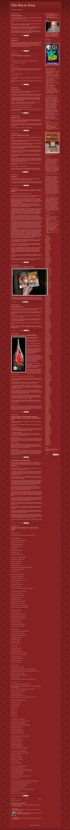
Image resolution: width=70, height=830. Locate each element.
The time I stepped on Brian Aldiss (20, 135)
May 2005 (46, 437)
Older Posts (40, 798)
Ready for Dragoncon (17, 15)
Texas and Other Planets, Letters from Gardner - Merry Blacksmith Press (51, 127)
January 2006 (47, 428)
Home (27, 798)
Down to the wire (15, 89)
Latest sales (14, 40)
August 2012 (47, 341)
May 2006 (46, 424)
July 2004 (46, 445)
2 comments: (19, 795)
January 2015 (47, 309)
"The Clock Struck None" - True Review (51, 216)
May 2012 (46, 344)
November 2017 (47, 272)
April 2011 (46, 359)
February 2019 (47, 256)
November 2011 (47, 351)
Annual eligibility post (15, 817)
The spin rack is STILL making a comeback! (22, 267)
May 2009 (46, 384)
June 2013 (46, 330)
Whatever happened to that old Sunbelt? (18, 803)
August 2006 (47, 420)
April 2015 (46, 306)
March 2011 (47, 360)
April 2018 (46, 266)
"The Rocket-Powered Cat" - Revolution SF (52, 91)
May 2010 (46, 371)
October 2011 (47, 352)
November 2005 (47, 430)
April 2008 (46, 398)
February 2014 (47, 321)
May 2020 (46, 241)
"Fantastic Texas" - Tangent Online (51, 227)
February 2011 (47, 361)
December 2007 (47, 403)
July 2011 (46, 355)
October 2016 (47, 286)
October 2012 (47, 339)
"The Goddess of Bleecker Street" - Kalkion (52, 78)
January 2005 (47, 441)
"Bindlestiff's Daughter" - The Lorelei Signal (52, 71)
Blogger (39, 825)
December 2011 (47, 350)
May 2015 (46, 305)
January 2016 (47, 296)
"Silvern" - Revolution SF (49, 93)
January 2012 (47, 349)
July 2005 (46, 435)
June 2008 (46, 396)
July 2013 (46, 329)
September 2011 (47, 353)
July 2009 (46, 382)
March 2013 (47, 333)
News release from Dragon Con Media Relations (24, 335)
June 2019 (46, 252)
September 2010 (47, 366)
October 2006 (47, 418)
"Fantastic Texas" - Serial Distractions (51, 226)
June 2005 (46, 436)
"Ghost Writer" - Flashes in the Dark (51, 80)
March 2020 (47, 243)
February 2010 (47, 374)
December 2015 (47, 297)
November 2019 (47, 246)
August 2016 (47, 288)
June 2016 (46, 290)
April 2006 (46, 425)
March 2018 (47, 267)
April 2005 (46, 438)
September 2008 (47, 393)
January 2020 (47, 245)
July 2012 (46, 342)
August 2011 (47, 354)
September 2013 (47, 327)
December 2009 (47, 376)
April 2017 (46, 279)
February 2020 (47, 244)
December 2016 (47, 284)
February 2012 (47, 348)
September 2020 (47, 240)
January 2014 (47, 322)
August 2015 (47, 301)
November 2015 (47, 298)
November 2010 (47, 364)
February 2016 (47, 295)
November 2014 (47, 311)
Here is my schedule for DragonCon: (20, 55)
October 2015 (47, 299)
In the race (14, 176)
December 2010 (47, 363)
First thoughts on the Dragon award (20, 460)
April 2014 (46, 319)
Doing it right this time (17, 306)
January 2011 (47, 362)
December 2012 (47, 337)
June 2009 (46, 383)
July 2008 (46, 395)
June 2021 (46, 236)
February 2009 (47, 387)
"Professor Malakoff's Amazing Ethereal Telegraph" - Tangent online (51, 228)
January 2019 (47, 257)
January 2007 (47, 415)
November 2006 (47, 417)
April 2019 (46, 254)
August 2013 (47, 328)
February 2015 (47, 308)
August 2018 (47, 263)
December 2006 (47, 416)
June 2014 (46, 317)
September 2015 (47, 300)
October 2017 (47, 273)
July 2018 (46, 264)
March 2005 (47, 439)
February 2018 (47, 268)
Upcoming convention (15, 808)
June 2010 (46, 370)
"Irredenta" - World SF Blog (50, 79)
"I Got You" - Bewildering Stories (50, 85)
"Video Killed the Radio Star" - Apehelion (52, 92)
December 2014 (47, 310)
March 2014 (47, 320)
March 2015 (47, 307)
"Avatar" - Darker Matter (49, 81)
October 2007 (47, 405)
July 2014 (46, 316)
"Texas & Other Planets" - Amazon (51, 222)
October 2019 (47, 247)
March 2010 (47, 373)
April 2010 (46, 372)
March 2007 (47, 413)
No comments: (19, 35)
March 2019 (47, 255)
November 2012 (47, 338)
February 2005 (47, 440)
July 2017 (46, 276)
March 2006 (47, 426)
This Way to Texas (23, 5)
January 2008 (47, 402)
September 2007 (47, 406)
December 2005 (47, 429)
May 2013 (46, 331)
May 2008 (46, 397)
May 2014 (46, 318)
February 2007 (47, 414)
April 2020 (46, 242)
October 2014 (47, 312)
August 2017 (47, 275)
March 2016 (47, 294)
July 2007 (46, 408)
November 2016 (47, 285)
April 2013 (46, 332)
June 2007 (46, 409)
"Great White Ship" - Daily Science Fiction (52, 75)
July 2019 (46, 251)
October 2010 (47, 365)
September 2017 (47, 274)
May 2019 (46, 253)
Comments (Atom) (17, 800)
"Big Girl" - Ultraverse (49, 86)
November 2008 (47, 391)
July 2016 (46, 289)
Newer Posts (13, 798)
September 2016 (47, 287)
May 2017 (46, 278)
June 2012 (46, 343)
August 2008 (47, 394)
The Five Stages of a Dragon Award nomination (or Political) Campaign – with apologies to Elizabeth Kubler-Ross (26, 418)
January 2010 (47, 375)
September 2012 (47, 340)
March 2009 (47, 386)
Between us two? (15, 117)
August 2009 (47, 381)
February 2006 (47, 427)
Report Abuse (47, 39)
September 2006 (47, 419)
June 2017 (46, 277)
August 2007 (47, 407)
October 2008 (47, 392)
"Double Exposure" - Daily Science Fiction (52, 74)
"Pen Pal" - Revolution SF (50, 84)
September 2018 (47, 262)
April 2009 (46, 385)
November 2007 (47, 404)
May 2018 (46, 265)
